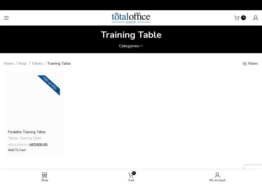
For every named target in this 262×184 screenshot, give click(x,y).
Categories (129, 46)
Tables (37, 63)
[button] (16, 150)
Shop (23, 63)
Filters (253, 64)
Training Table (30, 138)
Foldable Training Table (27, 132)
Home (9, 63)
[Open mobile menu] (6, 18)
